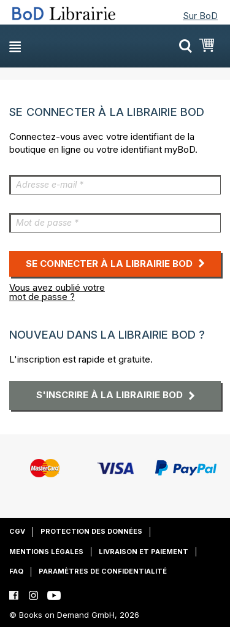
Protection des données (91, 531)
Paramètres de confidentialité (103, 571)
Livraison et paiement (143, 551)
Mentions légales (46, 551)
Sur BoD (200, 15)
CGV (17, 531)
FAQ (16, 571)
